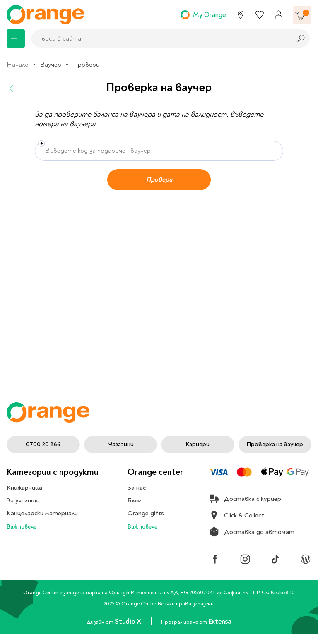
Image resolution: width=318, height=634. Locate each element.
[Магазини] (240, 14)
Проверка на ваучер (274, 444)
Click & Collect (236, 515)
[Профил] (278, 14)
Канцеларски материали (42, 513)
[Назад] (12, 88)
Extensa (219, 621)
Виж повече (21, 526)
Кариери (198, 444)
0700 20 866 (43, 444)
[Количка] (302, 15)
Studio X (128, 621)
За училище (23, 500)
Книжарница (24, 487)
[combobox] (159, 38)
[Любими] (259, 14)
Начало (18, 64)
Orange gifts (146, 513)
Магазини (120, 444)
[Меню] (16, 38)
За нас (137, 487)
